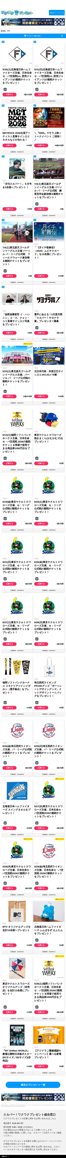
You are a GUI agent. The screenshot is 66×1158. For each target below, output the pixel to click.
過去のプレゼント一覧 (33, 1084)
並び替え (3, 31)
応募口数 (57, 12)
